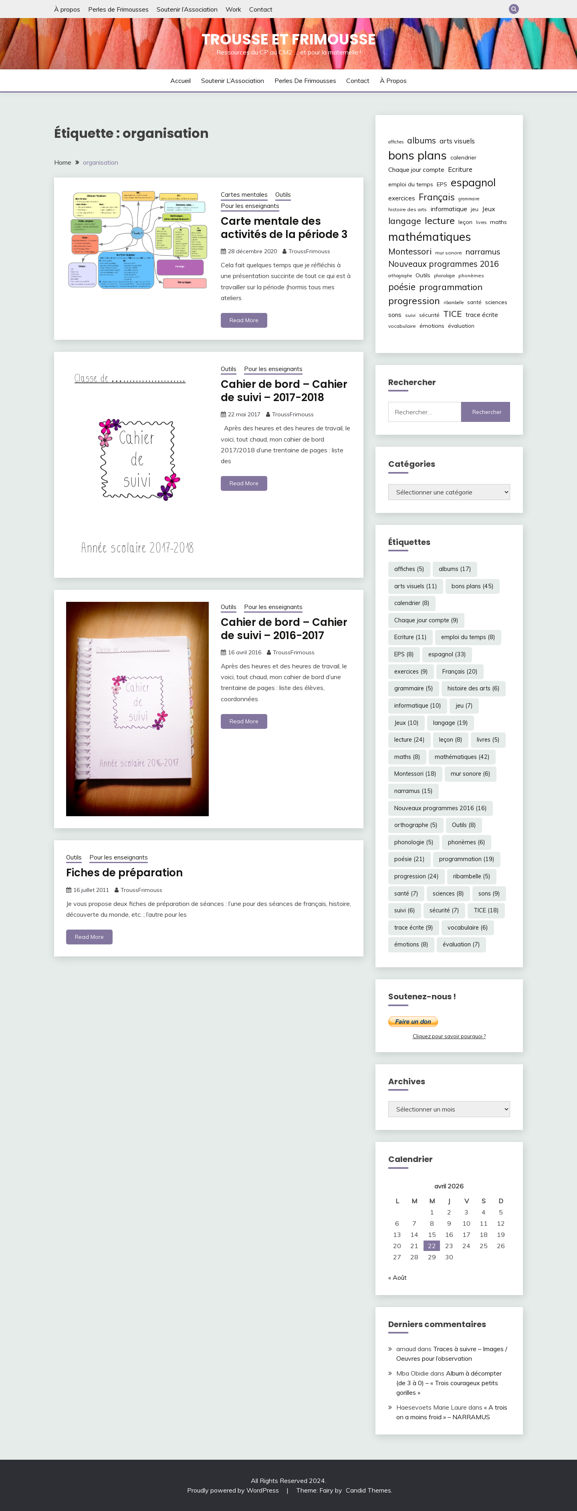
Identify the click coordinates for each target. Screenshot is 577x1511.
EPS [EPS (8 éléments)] (442, 184)
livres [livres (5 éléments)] (481, 222)
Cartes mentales (244, 194)
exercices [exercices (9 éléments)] (401, 198)
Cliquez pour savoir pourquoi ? (449, 1036)
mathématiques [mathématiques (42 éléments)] (429, 236)
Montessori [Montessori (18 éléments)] (410, 251)
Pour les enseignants (250, 206)
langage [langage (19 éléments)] (404, 220)
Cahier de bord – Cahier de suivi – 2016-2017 (284, 629)
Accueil (180, 81)
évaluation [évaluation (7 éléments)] (461, 326)
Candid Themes (368, 1490)
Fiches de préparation (124, 872)
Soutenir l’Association (187, 9)
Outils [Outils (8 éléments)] (423, 275)
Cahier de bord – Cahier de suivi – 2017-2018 (284, 391)
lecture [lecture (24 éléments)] (440, 220)
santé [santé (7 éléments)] (474, 302)
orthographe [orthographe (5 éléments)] (400, 275)
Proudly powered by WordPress (233, 1490)
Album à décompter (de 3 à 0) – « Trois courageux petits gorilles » (449, 1382)
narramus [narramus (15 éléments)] (483, 251)
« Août (397, 1277)
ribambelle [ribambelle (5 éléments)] (454, 302)
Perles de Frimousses (118, 9)
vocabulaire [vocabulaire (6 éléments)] (402, 326)
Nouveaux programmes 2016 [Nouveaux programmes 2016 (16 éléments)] (443, 264)
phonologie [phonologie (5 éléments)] (444, 275)
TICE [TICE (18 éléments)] (452, 314)
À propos (67, 9)
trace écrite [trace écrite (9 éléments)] (482, 315)
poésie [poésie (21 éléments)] (402, 287)
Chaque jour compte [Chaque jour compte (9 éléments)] (416, 169)
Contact (260, 9)
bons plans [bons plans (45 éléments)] (417, 155)
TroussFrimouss (309, 251)
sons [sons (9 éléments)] (394, 315)
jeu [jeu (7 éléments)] (474, 209)
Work (233, 9)
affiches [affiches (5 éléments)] (395, 142)
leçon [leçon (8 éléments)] (465, 222)
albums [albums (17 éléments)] (421, 140)
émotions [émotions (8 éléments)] (432, 325)
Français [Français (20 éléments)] (437, 197)
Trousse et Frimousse (289, 39)
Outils (283, 194)
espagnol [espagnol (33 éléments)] (473, 182)
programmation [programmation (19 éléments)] (450, 286)
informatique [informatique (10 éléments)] (448, 209)
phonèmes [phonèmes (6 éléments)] (471, 275)
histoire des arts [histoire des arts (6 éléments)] (407, 209)
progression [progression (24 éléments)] (414, 301)
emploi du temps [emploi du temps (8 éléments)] (410, 184)
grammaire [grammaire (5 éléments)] (468, 199)
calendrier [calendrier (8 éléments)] (463, 157)
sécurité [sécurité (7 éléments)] (429, 315)
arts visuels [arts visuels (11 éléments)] (457, 141)
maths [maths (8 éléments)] (498, 222)
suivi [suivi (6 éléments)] (410, 315)
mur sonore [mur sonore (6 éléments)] (448, 253)
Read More (244, 320)
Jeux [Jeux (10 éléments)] (488, 209)
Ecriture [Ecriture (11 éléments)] (460, 169)
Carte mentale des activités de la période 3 (284, 228)
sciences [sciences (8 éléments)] (496, 302)
